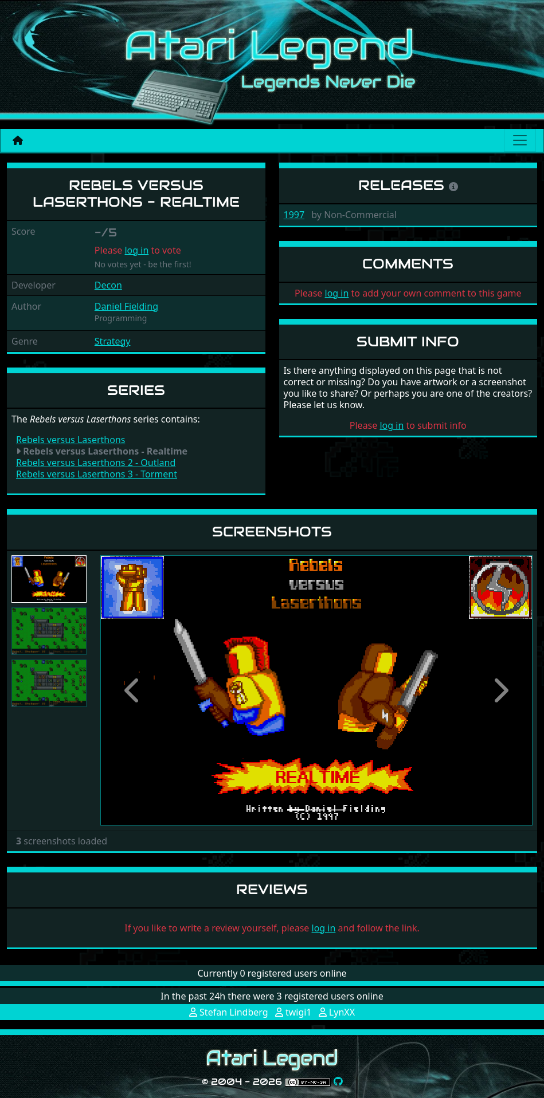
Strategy (113, 341)
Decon (108, 285)
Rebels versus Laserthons (70, 439)
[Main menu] (520, 140)
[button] (132, 690)
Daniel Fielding (126, 306)
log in (136, 250)
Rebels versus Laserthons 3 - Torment (96, 474)
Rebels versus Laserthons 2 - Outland (95, 462)
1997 (294, 214)
